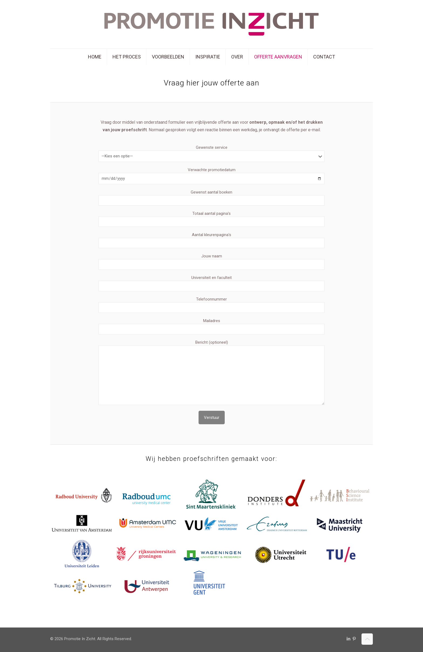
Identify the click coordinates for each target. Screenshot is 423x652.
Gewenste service (211, 153)
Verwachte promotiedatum (211, 175)
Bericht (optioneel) (211, 372)
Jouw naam (211, 262)
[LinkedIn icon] (348, 638)
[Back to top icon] (367, 639)
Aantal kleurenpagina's (211, 240)
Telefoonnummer (211, 305)
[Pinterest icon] (354, 638)
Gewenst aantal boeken (211, 198)
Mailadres (211, 326)
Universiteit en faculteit (211, 283)
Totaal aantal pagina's (211, 219)
